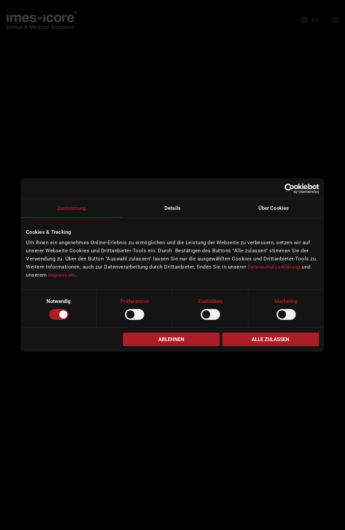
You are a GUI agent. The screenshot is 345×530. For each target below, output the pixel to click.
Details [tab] (172, 208)
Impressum (61, 275)
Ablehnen (171, 339)
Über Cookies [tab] (273, 208)
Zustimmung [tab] (71, 208)
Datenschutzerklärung (274, 267)
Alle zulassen (270, 339)
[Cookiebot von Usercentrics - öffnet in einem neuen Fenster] (289, 189)
